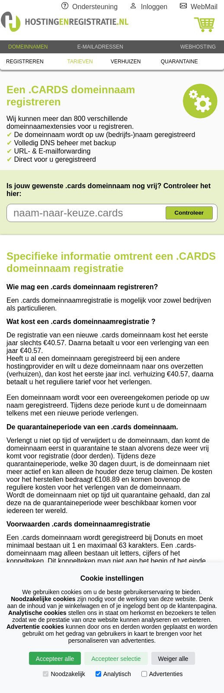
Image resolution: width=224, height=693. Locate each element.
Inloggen (154, 6)
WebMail (204, 6)
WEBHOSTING (198, 47)
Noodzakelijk (64, 673)
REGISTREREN (25, 62)
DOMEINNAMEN (28, 47)
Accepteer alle (55, 658)
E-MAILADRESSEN (100, 47)
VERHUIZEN (126, 62)
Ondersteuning (95, 6)
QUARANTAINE (179, 62)
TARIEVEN (80, 62)
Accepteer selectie (116, 658)
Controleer (189, 212)
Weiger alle (173, 658)
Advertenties (162, 673)
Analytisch (113, 673)
